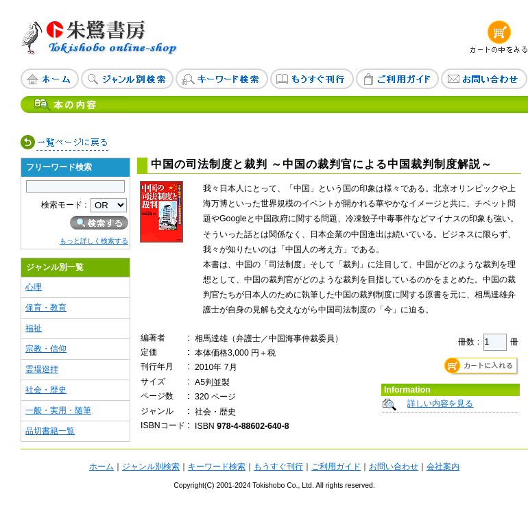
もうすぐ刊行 (278, 466)
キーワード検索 (216, 466)
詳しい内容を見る (440, 403)
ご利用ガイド (336, 466)
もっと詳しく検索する (94, 241)
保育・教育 (46, 307)
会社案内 (443, 466)
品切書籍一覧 (50, 431)
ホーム (101, 466)
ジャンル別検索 (151, 466)
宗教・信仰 (46, 349)
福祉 (33, 328)
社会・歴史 (46, 390)
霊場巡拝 (41, 369)
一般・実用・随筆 (58, 410)
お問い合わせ (393, 466)
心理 (33, 287)
